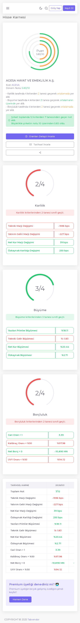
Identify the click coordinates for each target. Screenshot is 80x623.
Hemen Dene (20, 599)
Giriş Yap (55, 8)
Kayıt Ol (69, 8)
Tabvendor (33, 619)
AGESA (16, 85)
